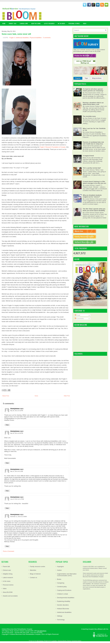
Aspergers (60, 566)
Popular (77, 78)
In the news (6, 581)
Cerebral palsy (62, 586)
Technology (61, 620)
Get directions (41, 631)
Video (5, 588)
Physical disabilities (35, 37)
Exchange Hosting (76, 640)
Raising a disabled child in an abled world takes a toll (93, 103)
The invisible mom (89, 116)
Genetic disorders (63, 605)
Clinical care (7, 570)
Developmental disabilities (65, 597)
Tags (86, 78)
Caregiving (60, 583)
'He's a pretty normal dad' (92, 168)
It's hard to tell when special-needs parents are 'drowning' (93, 90)
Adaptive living (7, 574)
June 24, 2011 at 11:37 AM (17, 499)
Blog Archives (96, 78)
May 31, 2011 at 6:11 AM (16, 471)
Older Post (67, 395)
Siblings (59, 616)
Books (59, 579)
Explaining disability (63, 601)
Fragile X (12, 37)
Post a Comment (8, 551)
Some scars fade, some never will (16, 34)
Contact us (33, 577)
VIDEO (84, 23)
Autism (59, 570)
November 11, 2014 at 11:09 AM (18, 516)
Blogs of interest (35, 574)
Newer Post (5, 395)
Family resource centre (37, 566)
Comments (79, 318)
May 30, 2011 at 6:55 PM (16, 433)
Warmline (33, 570)
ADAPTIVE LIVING (36, 23)
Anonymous (15, 408)
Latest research (8, 577)
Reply (7, 425)
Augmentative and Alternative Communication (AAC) (66, 574)
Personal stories (8, 585)
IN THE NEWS (61, 23)
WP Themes (40, 640)
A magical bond (88, 156)
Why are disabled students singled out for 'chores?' (92, 196)
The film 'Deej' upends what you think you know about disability (94, 209)
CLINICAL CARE (24, 23)
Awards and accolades (10, 596)
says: (22, 408)
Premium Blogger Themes (64, 640)
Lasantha (54, 640)
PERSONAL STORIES (74, 23)
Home (3, 23)
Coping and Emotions (64, 590)
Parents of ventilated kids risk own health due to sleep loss (93, 143)
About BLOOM (7, 592)
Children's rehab (62, 594)
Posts (77, 315)
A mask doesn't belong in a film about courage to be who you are (94, 182)
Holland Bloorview (63, 608)
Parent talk (6, 566)
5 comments (47, 37)
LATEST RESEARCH (49, 23)
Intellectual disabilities (22, 37)
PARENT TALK (12, 23)
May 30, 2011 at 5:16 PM (16, 410)
